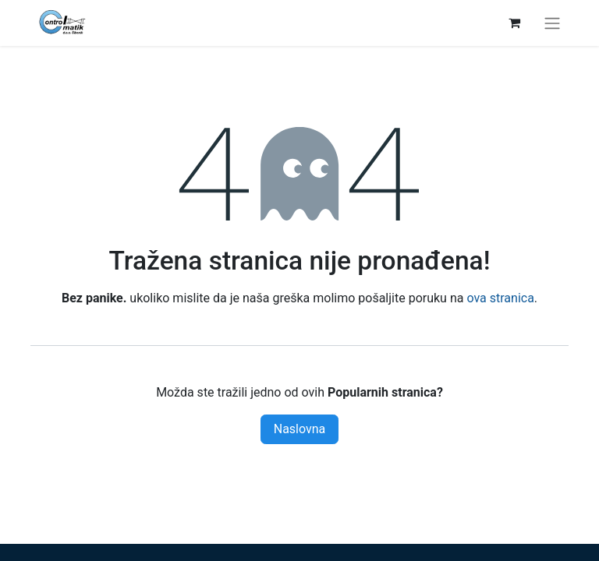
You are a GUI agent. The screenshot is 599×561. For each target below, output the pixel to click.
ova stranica (499, 298)
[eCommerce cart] (514, 22)
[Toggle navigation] (552, 23)
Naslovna (300, 429)
